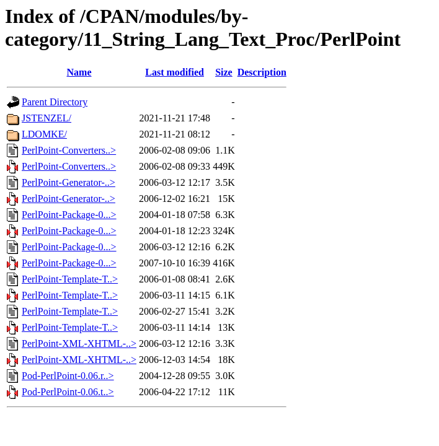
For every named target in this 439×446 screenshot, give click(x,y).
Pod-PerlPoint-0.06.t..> (68, 392)
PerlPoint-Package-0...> (69, 214)
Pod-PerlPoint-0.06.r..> (68, 375)
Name (79, 72)
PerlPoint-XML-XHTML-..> (79, 343)
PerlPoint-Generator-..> (68, 182)
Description (261, 72)
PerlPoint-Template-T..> (70, 279)
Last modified (174, 72)
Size (224, 72)
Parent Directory (54, 102)
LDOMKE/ (44, 134)
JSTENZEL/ (46, 118)
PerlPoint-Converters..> (69, 150)
